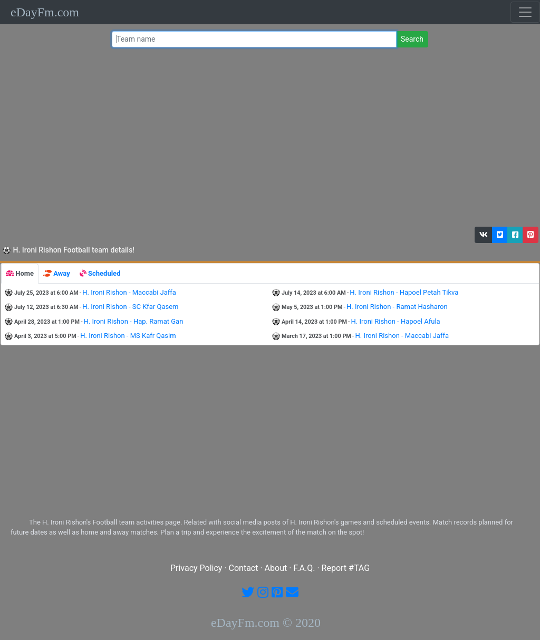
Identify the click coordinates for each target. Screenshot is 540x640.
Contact (243, 568)
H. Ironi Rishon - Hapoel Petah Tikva (404, 292)
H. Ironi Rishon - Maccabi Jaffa (129, 292)
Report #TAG (346, 568)
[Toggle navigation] (525, 12)
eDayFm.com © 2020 (266, 622)
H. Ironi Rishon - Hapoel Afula (395, 321)
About (276, 568)
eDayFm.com (45, 12)
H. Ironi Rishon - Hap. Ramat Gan (134, 321)
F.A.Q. (304, 568)
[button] (484, 235)
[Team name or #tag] (254, 39)
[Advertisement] (267, 140)
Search (412, 39)
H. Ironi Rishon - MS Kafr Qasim (128, 336)
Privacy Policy (196, 568)
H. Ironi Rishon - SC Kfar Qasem (130, 307)
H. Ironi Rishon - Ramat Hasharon (397, 307)
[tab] (19, 274)
